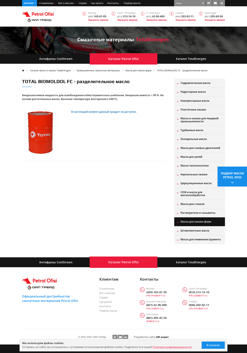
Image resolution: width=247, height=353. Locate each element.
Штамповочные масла (195, 230)
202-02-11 (184, 16)
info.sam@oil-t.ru (198, 308)
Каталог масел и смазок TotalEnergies (50, 70)
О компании (46, 3)
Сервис (83, 3)
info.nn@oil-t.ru (155, 308)
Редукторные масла (193, 91)
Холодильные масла (194, 139)
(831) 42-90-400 (156, 305)
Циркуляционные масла (196, 183)
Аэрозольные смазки (194, 174)
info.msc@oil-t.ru (155, 295)
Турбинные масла (192, 130)
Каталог (29, 3)
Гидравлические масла (195, 83)
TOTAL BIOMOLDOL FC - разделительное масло (182, 70)
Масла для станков (192, 204)
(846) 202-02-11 (199, 305)
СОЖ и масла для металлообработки (193, 193)
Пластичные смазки (193, 109)
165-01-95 (97, 16)
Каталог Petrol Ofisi (123, 59)
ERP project (162, 337)
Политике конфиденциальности (172, 347)
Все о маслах (66, 3)
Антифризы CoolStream (55, 59)
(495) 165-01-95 (156, 292)
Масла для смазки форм (138, 70)
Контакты (113, 3)
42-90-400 (155, 16)
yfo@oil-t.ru (152, 321)
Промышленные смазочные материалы (98, 70)
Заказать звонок (98, 20)
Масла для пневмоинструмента (201, 239)
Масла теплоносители (195, 165)
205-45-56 (214, 16)
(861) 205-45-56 (156, 317)
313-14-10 (126, 16)
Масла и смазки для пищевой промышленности (199, 120)
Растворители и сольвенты (198, 213)
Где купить (97, 3)
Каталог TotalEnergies (191, 59)
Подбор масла (132, 3)
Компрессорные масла (195, 100)
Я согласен (213, 345)
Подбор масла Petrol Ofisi (232, 175)
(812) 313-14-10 (199, 292)
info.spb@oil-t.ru (198, 295)
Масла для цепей (191, 156)
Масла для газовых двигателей (200, 148)
